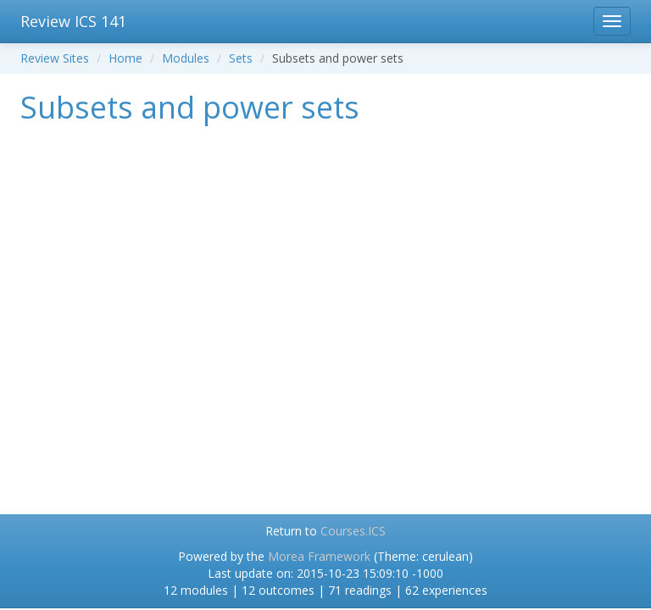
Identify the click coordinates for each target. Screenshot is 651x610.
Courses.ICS (353, 531)
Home (125, 58)
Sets (241, 58)
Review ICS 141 (73, 21)
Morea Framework (319, 556)
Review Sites (54, 58)
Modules (185, 58)
